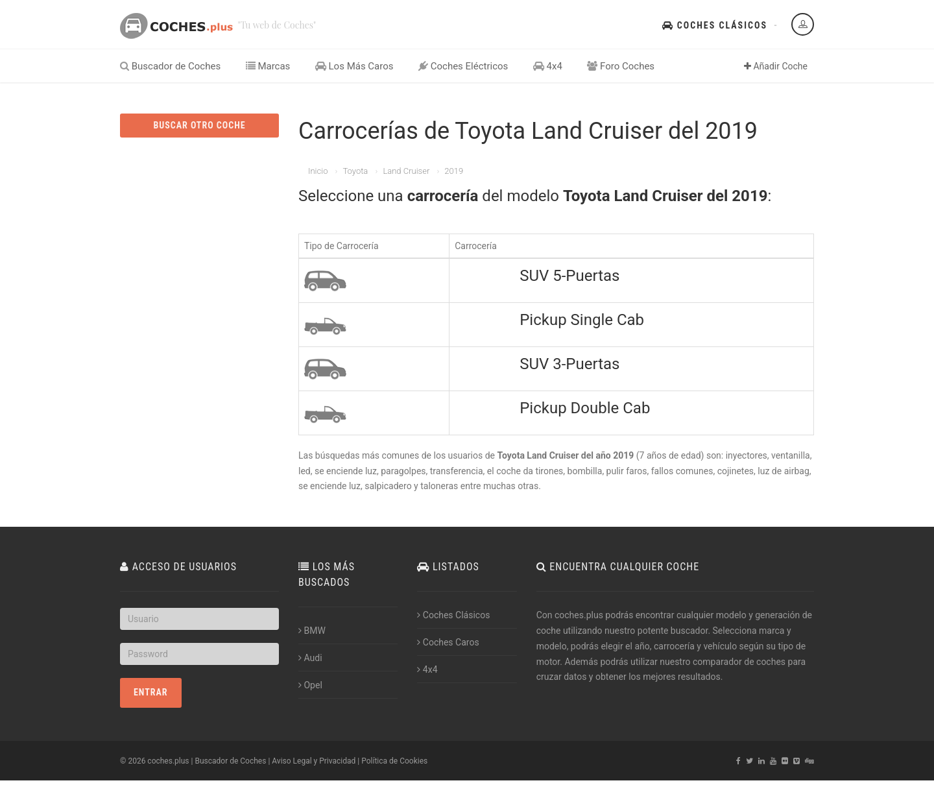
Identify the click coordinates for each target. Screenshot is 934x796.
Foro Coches (620, 66)
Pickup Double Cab (585, 408)
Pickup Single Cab (582, 320)
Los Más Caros (354, 66)
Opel (310, 685)
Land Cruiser (406, 171)
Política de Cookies (394, 761)
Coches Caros (448, 642)
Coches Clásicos (714, 25)
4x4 (547, 66)
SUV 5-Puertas (569, 276)
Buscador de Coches (170, 66)
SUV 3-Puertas (569, 364)
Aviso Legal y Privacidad (313, 761)
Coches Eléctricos (463, 66)
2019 (453, 171)
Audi (310, 658)
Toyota (355, 171)
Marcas (268, 66)
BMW (312, 630)
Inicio (318, 171)
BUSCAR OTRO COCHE (199, 125)
